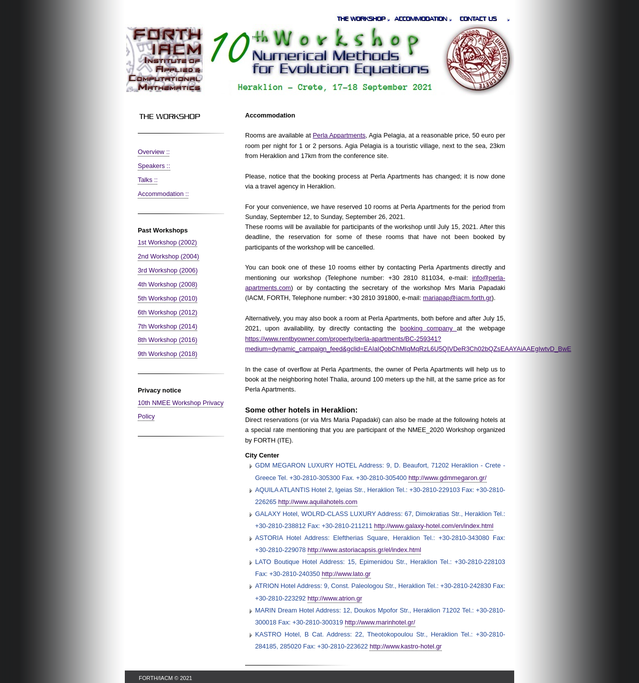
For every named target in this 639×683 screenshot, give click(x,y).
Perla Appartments (339, 135)
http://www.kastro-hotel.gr (405, 646)
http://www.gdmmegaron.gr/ (447, 478)
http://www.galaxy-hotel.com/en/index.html (433, 526)
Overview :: (154, 152)
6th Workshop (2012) (167, 312)
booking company (428, 328)
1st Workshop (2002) (167, 242)
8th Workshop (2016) (167, 340)
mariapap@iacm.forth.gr (457, 298)
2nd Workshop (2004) (168, 256)
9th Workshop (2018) (167, 354)
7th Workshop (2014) (167, 326)
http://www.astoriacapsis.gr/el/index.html (364, 550)
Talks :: (148, 180)
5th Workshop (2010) (167, 298)
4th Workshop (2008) (167, 284)
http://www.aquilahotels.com (317, 502)
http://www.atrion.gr (335, 598)
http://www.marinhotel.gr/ (380, 622)
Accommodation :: (163, 194)
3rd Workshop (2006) (168, 270)
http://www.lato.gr (345, 574)
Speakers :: (154, 166)
